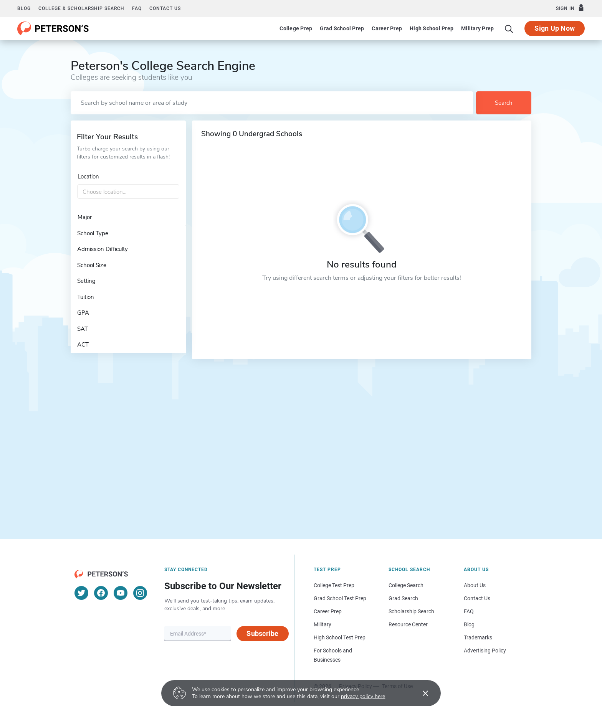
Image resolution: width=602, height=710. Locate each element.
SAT (82, 329)
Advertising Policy (485, 650)
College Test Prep (334, 585)
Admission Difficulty (102, 249)
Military (322, 624)
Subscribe (262, 633)
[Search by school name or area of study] (272, 102)
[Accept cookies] (420, 693)
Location (88, 176)
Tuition (85, 297)
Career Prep (387, 28)
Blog (24, 8)
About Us (475, 585)
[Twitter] (81, 593)
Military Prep (477, 28)
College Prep (296, 28)
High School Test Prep (340, 637)
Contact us (165, 8)
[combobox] (128, 192)
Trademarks (478, 637)
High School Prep (431, 28)
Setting (86, 281)
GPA (83, 313)
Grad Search (403, 598)
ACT (83, 344)
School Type (92, 233)
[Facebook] (101, 593)
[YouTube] (120, 593)
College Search (406, 585)
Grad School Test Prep (340, 598)
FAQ (137, 8)
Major (85, 217)
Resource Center (408, 624)
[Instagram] (140, 593)
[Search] (509, 28)
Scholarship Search (411, 611)
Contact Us (477, 598)
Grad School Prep (342, 28)
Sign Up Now (554, 28)
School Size (91, 265)
